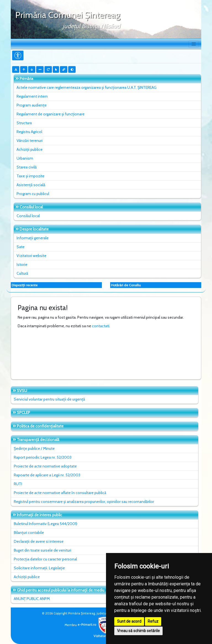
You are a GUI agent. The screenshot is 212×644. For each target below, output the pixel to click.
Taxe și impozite (30, 175)
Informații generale (33, 237)
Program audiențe (32, 105)
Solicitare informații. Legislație (39, 567)
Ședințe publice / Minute (34, 448)
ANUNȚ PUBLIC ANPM (32, 598)
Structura (24, 122)
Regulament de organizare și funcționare (50, 113)
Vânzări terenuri (30, 140)
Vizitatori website (31, 255)
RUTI (18, 483)
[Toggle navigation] (193, 44)
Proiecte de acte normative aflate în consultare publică (60, 492)
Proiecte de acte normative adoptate (45, 466)
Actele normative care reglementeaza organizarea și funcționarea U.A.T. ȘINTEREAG (87, 87)
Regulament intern (32, 96)
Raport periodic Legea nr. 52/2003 (42, 457)
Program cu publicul (33, 193)
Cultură (22, 273)
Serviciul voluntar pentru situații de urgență (49, 399)
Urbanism (25, 158)
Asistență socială (31, 184)
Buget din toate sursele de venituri (42, 550)
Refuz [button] (153, 621)
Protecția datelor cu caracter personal (45, 559)
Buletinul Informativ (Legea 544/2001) (45, 523)
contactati (100, 325)
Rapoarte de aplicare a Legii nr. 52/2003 (47, 474)
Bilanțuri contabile (29, 532)
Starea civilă (27, 167)
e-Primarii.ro (95, 625)
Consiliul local (28, 215)
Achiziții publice (30, 149)
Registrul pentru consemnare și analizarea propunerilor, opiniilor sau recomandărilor (84, 501)
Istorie (22, 264)
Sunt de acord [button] (129, 621)
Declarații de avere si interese (38, 541)
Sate (21, 246)
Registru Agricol (29, 131)
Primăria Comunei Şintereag (67, 14)
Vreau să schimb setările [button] (138, 631)
